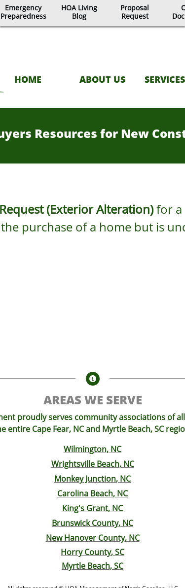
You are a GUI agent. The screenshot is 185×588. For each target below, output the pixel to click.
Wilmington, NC (92, 449)
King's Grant (85, 508)
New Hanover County (85, 537)
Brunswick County (85, 523)
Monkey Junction (85, 478)
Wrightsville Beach (85, 463)
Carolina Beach (85, 493)
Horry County (86, 552)
